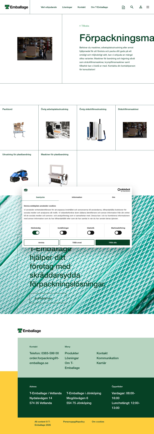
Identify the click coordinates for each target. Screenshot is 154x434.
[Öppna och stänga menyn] (147, 7)
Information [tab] (77, 197)
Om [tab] (113, 197)
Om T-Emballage (99, 7)
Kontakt (82, 7)
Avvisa (41, 242)
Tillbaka (84, 25)
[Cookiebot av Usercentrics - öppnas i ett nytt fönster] (119, 190)
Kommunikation (108, 358)
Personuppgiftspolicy (74, 421)
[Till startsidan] (86, 331)
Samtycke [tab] (40, 197)
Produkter (72, 353)
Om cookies (98, 421)
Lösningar (67, 7)
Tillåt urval (77, 242)
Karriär (101, 363)
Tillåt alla (113, 242)
